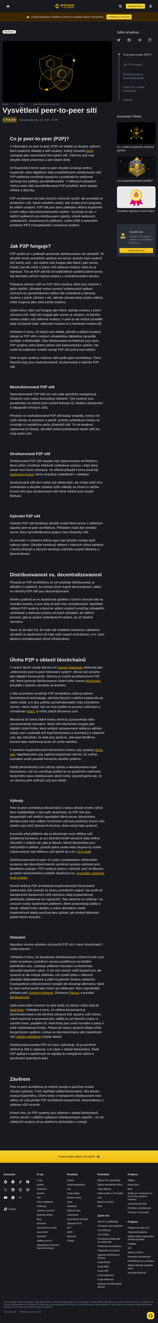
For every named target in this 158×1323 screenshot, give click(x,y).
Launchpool (72, 1215)
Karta (69, 1202)
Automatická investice (77, 1219)
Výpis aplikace (104, 1189)
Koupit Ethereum (105, 1279)
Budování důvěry (45, 1215)
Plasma (73, 992)
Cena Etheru (103, 1234)
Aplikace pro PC (44, 1240)
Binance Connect (105, 1202)
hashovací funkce (22, 474)
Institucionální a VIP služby (110, 1193)
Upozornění (42, 1232)
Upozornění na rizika (46, 1228)
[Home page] (64, 6)
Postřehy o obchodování (139, 1208)
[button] (150, 6)
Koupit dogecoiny (105, 1275)
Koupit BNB (102, 1266)
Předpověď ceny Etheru (108, 1250)
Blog (39, 1219)
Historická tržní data (137, 1204)
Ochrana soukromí (45, 1210)
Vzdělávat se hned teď (119, 17)
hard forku (17, 1010)
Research (71, 1236)
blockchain (93, 681)
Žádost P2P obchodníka (108, 1180)
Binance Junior (74, 1197)
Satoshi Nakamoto (70, 667)
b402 (99, 1206)
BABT (70, 1232)
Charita (70, 1240)
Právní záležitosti (45, 1202)
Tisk (39, 1197)
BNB (130, 1189)
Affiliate (131, 1180)
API (129, 1248)
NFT (69, 1228)
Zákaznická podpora (137, 1232)
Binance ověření (135, 1252)
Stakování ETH (74, 1223)
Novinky (40, 1193)
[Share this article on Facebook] (129, 40)
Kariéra (40, 1184)
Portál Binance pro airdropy (141, 1261)
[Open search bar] (119, 6)
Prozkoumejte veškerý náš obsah (79, 1156)
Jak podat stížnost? (137, 1272)
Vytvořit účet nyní (136, 250)
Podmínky (41, 1206)
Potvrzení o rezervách (138, 1212)
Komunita (41, 1223)
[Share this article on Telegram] (139, 40)
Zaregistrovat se (135, 6)
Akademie (72, 1206)
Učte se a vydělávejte (107, 1221)
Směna (70, 1180)
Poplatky (132, 1244)
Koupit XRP (102, 1271)
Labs (99, 1197)
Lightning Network (41, 992)
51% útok (83, 851)
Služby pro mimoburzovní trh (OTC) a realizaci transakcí (140, 1196)
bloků (30, 711)
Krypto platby (73, 1193)
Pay (69, 1189)
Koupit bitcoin (103, 1262)
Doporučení (133, 1184)
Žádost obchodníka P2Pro (109, 1184)
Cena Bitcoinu (104, 1230)
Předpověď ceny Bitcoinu (109, 1246)
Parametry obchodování (139, 1256)
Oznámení (42, 1189)
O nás (39, 1180)
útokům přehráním (28, 1036)
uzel (89, 151)
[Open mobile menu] (150, 6)
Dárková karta (74, 1210)
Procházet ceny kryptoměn (110, 1226)
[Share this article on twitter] (119, 40)
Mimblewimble (19, 997)
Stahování (41, 1236)
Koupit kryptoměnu (76, 1184)
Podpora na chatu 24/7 (139, 1228)
